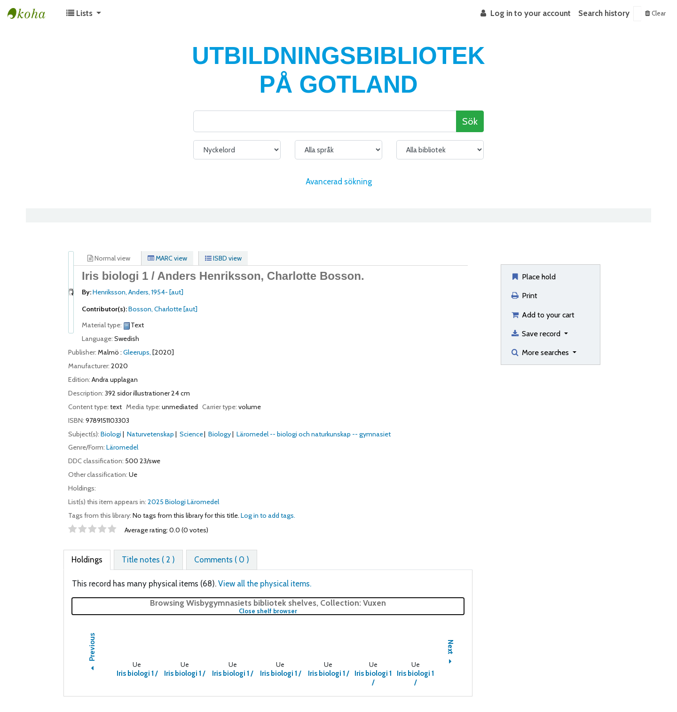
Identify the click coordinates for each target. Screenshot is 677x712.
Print (523, 295)
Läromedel (122, 447)
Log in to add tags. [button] (268, 515)
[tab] (86, 560)
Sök (470, 121)
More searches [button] (540, 352)
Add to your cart (542, 314)
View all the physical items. (264, 583)
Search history (604, 13)
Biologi (111, 434)
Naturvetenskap (150, 434)
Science (191, 434)
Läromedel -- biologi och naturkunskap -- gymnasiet (313, 434)
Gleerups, (137, 352)
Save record (536, 333)
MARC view (167, 258)
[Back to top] (647, 682)
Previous (92, 653)
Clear (655, 13)
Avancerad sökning (339, 181)
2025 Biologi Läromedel (183, 502)
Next (450, 653)
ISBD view (223, 258)
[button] (84, 14)
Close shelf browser (299, 611)
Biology (219, 434)
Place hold (533, 276)
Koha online (31, 13)
